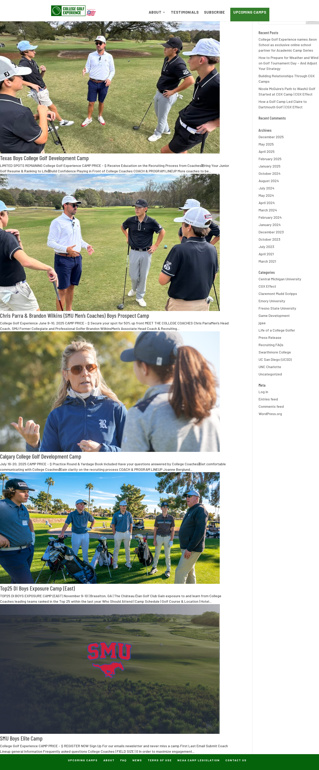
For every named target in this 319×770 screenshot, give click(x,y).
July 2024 (266, 188)
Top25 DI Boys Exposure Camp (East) (37, 588)
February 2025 (270, 159)
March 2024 (268, 210)
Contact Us (236, 760)
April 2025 (267, 151)
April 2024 (267, 202)
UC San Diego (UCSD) (275, 359)
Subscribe (214, 12)
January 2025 (270, 166)
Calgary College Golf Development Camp (40, 456)
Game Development (274, 315)
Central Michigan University (280, 279)
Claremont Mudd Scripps (278, 293)
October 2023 (269, 239)
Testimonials (185, 12)
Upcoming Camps (249, 12)
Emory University (272, 301)
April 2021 (266, 254)
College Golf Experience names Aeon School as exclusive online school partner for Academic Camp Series (288, 44)
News (137, 760)
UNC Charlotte (270, 366)
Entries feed (268, 399)
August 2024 (269, 180)
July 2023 (266, 246)
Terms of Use (160, 760)
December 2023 (271, 232)
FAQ (123, 760)
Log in (263, 391)
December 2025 (271, 137)
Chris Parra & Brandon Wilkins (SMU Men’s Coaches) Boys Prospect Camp (74, 315)
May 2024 (266, 195)
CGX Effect (267, 286)
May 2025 (266, 144)
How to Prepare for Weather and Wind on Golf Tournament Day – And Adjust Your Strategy (288, 63)
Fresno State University (277, 308)
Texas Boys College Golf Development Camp (44, 157)
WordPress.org (270, 413)
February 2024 (270, 217)
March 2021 (267, 261)
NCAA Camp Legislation (198, 760)
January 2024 (270, 224)
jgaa (262, 323)
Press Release (270, 337)
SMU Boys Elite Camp (21, 738)
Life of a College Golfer (277, 330)
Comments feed (271, 406)
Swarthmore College (275, 352)
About (155, 12)
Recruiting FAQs (271, 345)
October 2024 (269, 173)
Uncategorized (270, 374)
